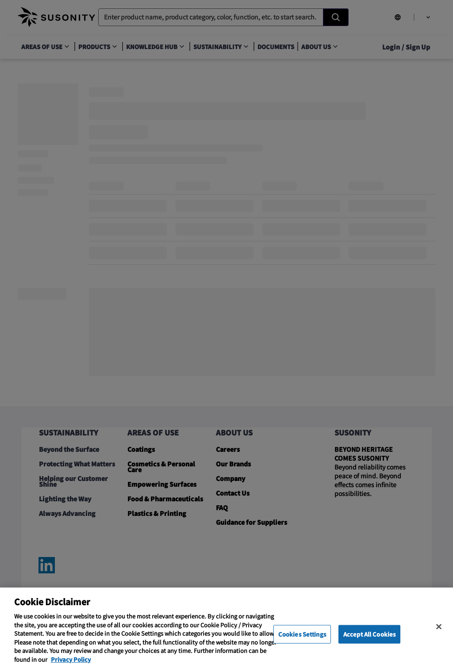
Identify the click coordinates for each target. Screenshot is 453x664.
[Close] (439, 634)
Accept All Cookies (369, 641)
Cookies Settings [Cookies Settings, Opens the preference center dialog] (302, 641)
